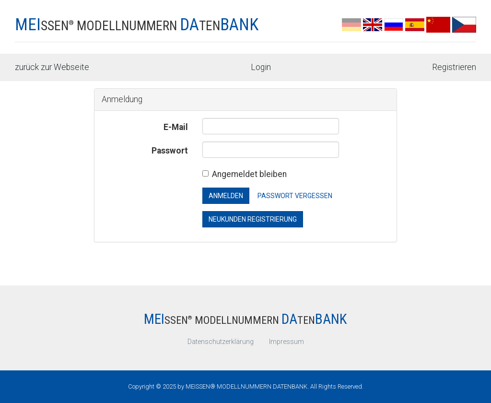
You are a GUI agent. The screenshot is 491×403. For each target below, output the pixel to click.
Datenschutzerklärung (220, 341)
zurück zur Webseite (52, 67)
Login (261, 67)
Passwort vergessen (294, 196)
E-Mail (176, 127)
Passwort (170, 150)
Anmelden (226, 196)
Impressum (286, 341)
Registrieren (454, 67)
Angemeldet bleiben (244, 174)
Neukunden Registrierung (253, 219)
